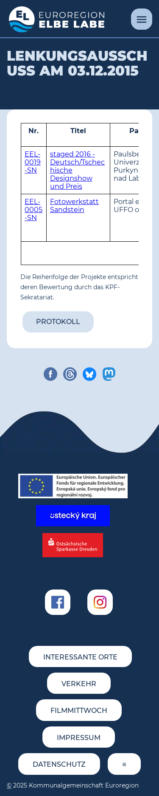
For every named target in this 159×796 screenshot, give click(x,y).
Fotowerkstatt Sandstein (74, 206)
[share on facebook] (50, 374)
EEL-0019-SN (33, 162)
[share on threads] (70, 374)
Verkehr (78, 684)
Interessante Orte (80, 657)
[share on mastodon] (109, 374)
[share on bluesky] (89, 374)
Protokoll (58, 322)
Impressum (78, 738)
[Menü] (141, 19)
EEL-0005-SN (33, 210)
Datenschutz (59, 764)
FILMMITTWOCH (78, 711)
